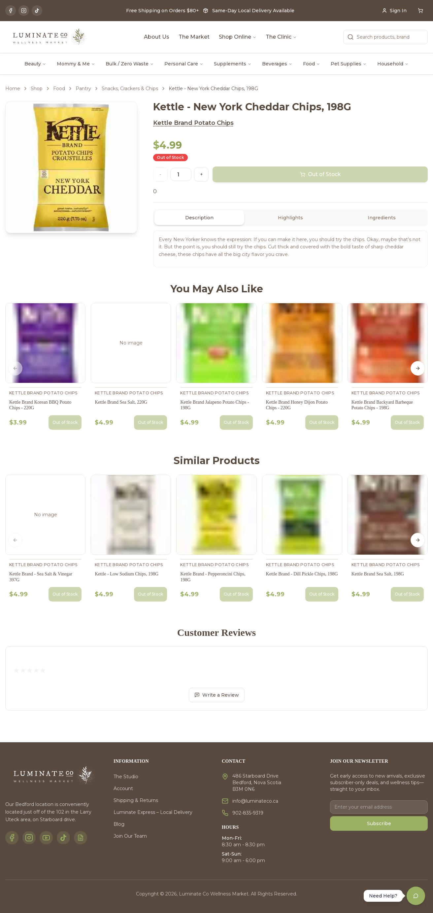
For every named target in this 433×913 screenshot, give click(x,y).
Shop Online (237, 37)
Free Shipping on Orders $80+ (162, 11)
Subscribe (379, 823)
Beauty (35, 64)
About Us (156, 37)
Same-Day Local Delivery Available (253, 11)
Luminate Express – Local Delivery (153, 812)
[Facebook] (10, 10)
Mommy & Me (76, 64)
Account (123, 788)
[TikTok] (37, 10)
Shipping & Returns (136, 800)
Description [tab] (199, 218)
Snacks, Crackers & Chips (130, 88)
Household (393, 64)
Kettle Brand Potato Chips (193, 123)
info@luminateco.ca (255, 801)
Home (12, 88)
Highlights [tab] (290, 218)
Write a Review (216, 695)
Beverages (277, 64)
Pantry (83, 88)
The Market (194, 37)
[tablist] (290, 217)
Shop (37, 88)
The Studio (126, 777)
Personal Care (183, 64)
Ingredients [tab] (382, 218)
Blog (119, 824)
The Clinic (281, 37)
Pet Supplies (349, 64)
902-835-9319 (247, 813)
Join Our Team (130, 836)
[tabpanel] (290, 248)
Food (311, 64)
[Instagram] (23, 10)
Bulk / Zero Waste (130, 64)
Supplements (232, 64)
